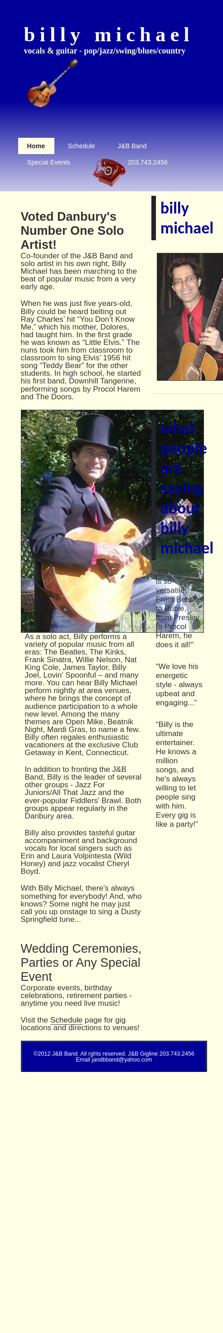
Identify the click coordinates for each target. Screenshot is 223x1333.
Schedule (66, 1020)
